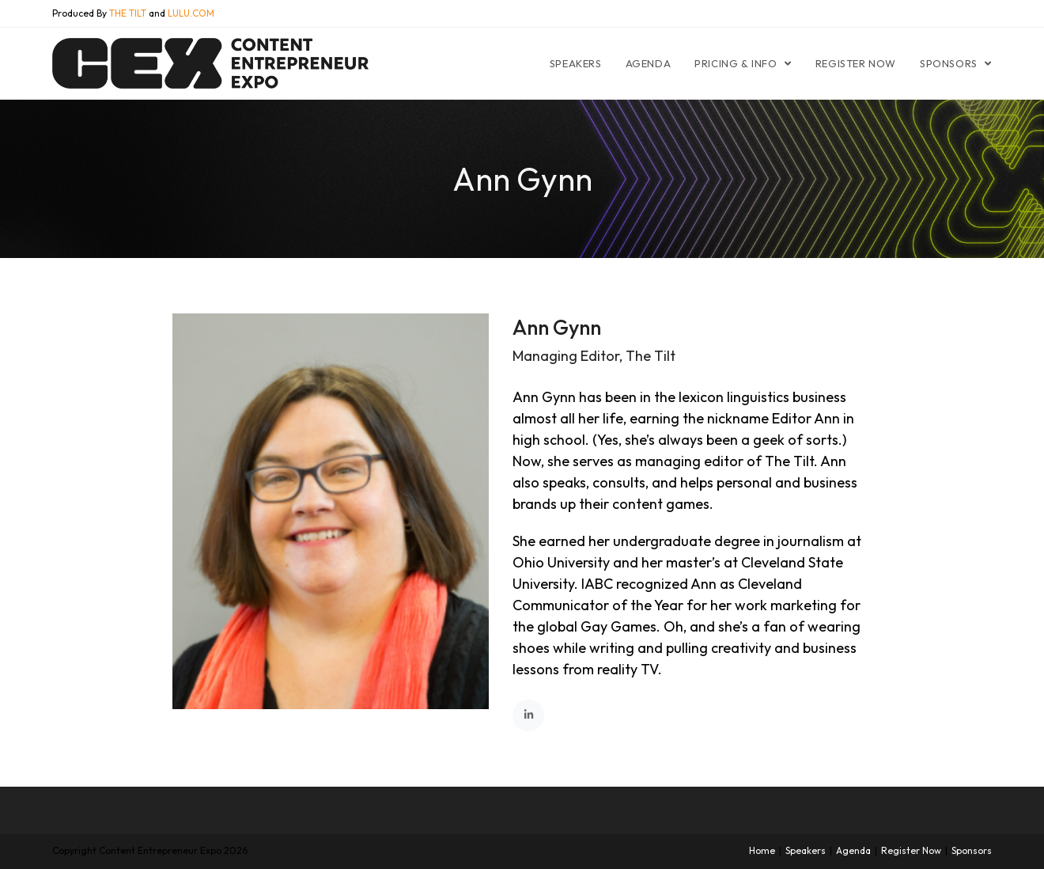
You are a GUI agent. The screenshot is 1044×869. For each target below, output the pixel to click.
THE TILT (127, 13)
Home (762, 850)
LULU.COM (191, 13)
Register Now (911, 850)
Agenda (853, 850)
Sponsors (971, 850)
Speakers (805, 850)
